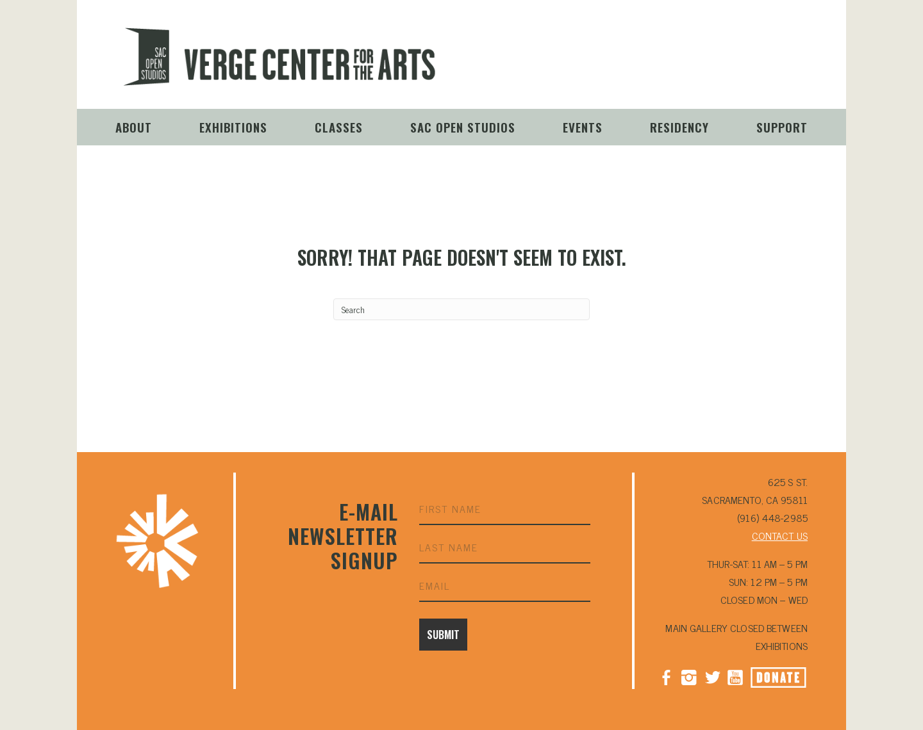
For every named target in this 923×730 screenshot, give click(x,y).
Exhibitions (233, 127)
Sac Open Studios (462, 127)
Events (583, 127)
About (133, 127)
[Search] (461, 309)
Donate (793, 68)
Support (782, 127)
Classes (339, 127)
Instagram (689, 66)
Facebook (666, 676)
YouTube (735, 66)
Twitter (712, 676)
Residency (679, 127)
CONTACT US (780, 535)
